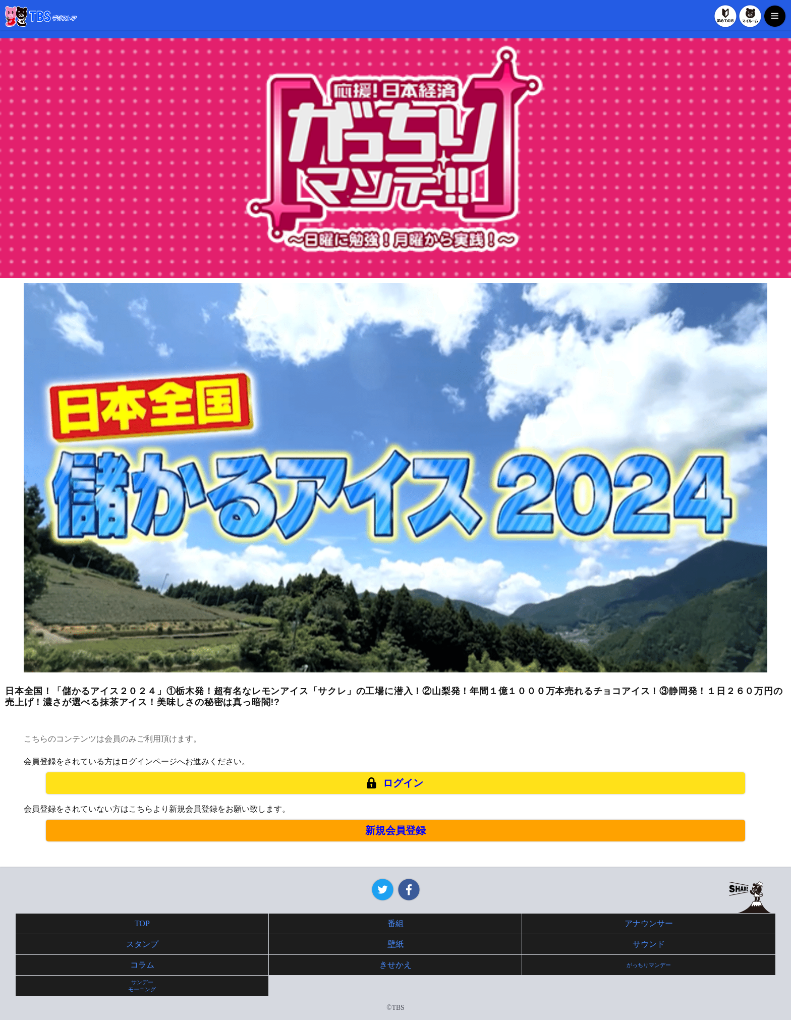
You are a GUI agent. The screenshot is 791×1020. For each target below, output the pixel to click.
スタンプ (142, 944)
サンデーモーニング (142, 985)
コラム (142, 964)
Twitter (382, 889)
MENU (775, 16)
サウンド (649, 944)
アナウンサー (649, 923)
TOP (142, 923)
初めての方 (725, 16)
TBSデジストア (41, 16)
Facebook (409, 889)
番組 (395, 923)
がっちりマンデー (649, 965)
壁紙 (395, 944)
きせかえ (395, 964)
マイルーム (750, 16)
